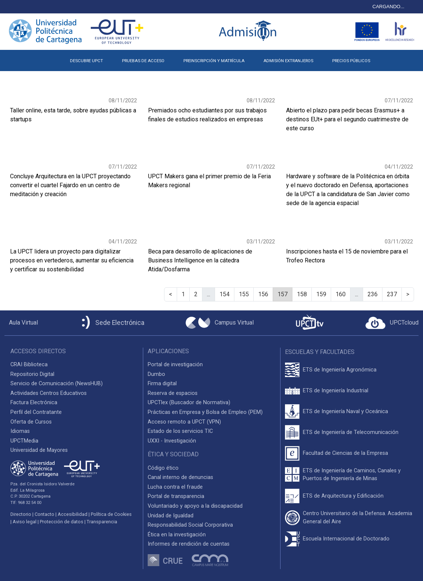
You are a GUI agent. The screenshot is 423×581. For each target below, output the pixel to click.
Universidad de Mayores (39, 450)
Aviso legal (24, 521)
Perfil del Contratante (36, 412)
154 (224, 294)
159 (321, 294)
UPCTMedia (24, 441)
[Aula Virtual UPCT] (21, 322)
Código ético (163, 468)
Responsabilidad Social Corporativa (190, 525)
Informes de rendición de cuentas (189, 544)
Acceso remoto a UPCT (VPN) (184, 422)
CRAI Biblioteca (29, 364)
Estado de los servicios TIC (180, 431)
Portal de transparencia (176, 496)
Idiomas (20, 431)
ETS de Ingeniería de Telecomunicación (350, 432)
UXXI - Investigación (172, 441)
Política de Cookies (111, 514)
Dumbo (156, 374)
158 (302, 294)
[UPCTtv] (309, 323)
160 (341, 294)
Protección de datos (61, 521)
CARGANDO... (388, 6)
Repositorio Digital (32, 374)
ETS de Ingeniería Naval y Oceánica (345, 411)
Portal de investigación (175, 364)
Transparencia (102, 521)
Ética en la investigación (177, 534)
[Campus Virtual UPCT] (220, 323)
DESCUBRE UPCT (86, 60)
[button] (389, 58)
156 (263, 294)
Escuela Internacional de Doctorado (346, 539)
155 (244, 294)
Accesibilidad (72, 514)
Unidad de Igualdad (170, 516)
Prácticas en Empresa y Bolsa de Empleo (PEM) (205, 412)
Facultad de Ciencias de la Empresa (345, 453)
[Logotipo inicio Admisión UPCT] (249, 31)
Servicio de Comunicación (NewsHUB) (56, 383)
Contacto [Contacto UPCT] (44, 514)
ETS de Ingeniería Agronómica (339, 370)
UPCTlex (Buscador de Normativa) (189, 402)
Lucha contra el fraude (175, 487)
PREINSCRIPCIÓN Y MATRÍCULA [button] (213, 60)
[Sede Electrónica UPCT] (111, 322)
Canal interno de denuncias (180, 477)
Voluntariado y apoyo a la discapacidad (195, 506)
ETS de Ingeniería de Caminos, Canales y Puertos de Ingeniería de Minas (352, 474)
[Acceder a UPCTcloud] (392, 323)
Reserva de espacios (173, 393)
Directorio (20, 514)
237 (392, 294)
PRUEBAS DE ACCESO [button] (143, 60)
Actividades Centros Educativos (48, 393)
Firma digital (162, 383)
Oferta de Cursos (31, 422)
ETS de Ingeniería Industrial (335, 390)
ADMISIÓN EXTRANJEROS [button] (288, 60)
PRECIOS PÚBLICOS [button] (351, 60)
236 (373, 294)
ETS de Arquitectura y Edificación (343, 496)
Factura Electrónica (33, 402)
